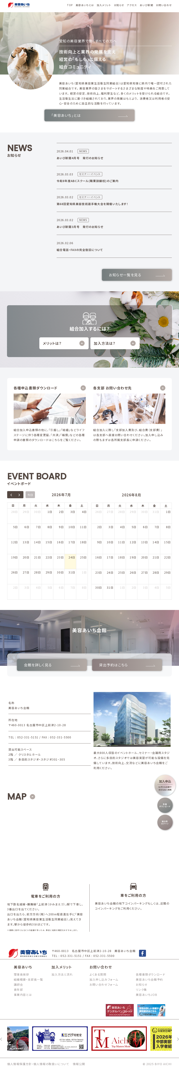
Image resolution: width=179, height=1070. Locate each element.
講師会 (18, 984)
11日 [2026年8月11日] (121, 542)
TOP (70, 5)
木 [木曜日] (58, 505)
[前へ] (1, 1038)
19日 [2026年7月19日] (14, 557)
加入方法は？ (115, 343)
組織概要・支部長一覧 (28, 979)
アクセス (132, 5)
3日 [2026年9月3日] (145, 587)
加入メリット (104, 5)
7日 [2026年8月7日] (72, 587)
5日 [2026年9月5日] (168, 587)
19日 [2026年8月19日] (133, 557)
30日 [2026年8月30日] (98, 587)
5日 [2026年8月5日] (50, 587)
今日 (30, 495)
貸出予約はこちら (127, 664)
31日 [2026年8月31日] (110, 587)
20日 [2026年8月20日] (144, 557)
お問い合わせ (164, 5)
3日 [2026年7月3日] (72, 512)
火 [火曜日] (36, 505)
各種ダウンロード (165, 805)
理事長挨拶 (21, 974)
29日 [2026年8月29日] (167, 572)
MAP (16, 797)
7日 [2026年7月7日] (38, 527)
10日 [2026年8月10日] (110, 542)
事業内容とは (23, 995)
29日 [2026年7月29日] (49, 572)
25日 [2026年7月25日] (83, 557)
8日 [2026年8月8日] (84, 587)
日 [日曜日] (13, 505)
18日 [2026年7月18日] (83, 542)
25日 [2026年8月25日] (121, 572)
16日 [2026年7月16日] (60, 542)
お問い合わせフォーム (104, 984)
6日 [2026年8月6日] (61, 587)
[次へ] (178, 1038)
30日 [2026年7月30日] (60, 572)
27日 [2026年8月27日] (144, 572)
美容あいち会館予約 (149, 979)
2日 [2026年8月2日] (15, 587)
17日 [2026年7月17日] (72, 542)
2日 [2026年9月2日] (134, 587)
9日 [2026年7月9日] (61, 527)
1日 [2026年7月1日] (50, 512)
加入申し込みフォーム (104, 979)
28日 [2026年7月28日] (37, 572)
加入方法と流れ (62, 974)
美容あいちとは (85, 5)
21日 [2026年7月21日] (37, 557)
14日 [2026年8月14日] (156, 542)
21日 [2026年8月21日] (156, 557)
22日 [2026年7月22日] (49, 557)
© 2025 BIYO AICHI (157, 1064)
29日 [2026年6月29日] (26, 512)
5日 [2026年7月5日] (15, 527)
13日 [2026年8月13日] (144, 542)
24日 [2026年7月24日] (72, 557)
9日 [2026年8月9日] (99, 542)
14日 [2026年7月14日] (37, 542)
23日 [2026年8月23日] (98, 572)
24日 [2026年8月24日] (110, 572)
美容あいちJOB (146, 995)
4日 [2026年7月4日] (84, 512)
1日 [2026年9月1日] (122, 587)
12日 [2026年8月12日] (133, 542)
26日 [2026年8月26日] (133, 572)
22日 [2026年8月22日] (167, 557)
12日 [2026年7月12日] (14, 542)
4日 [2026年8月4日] (38, 587)
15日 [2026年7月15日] (49, 542)
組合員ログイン (165, 822)
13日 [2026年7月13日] (26, 542)
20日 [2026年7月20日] (26, 557)
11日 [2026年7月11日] (83, 527)
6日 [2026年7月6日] (26, 527)
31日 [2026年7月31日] (72, 572)
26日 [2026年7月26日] (14, 572)
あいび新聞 (146, 5)
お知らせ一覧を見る (137, 274)
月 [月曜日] (24, 505)
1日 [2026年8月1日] (84, 572)
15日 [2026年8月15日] (167, 542)
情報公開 (79, 1064)
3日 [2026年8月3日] (26, 587)
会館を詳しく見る (52, 664)
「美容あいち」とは (89, 115)
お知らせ (119, 5)
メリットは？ (64, 343)
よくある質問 (98, 974)
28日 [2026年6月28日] (14, 512)
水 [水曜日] (47, 505)
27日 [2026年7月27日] (26, 572)
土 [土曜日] (82, 505)
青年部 (18, 989)
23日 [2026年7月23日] (60, 557)
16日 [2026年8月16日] (98, 557)
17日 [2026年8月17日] (110, 557)
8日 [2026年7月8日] (50, 527)
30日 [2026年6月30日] (37, 512)
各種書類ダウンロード (150, 974)
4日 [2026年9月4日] (157, 587)
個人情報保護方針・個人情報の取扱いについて (38, 1064)
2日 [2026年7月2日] (61, 512)
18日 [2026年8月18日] (121, 557)
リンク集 (141, 989)
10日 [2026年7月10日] (72, 527)
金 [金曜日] (70, 505)
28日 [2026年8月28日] (156, 572)
